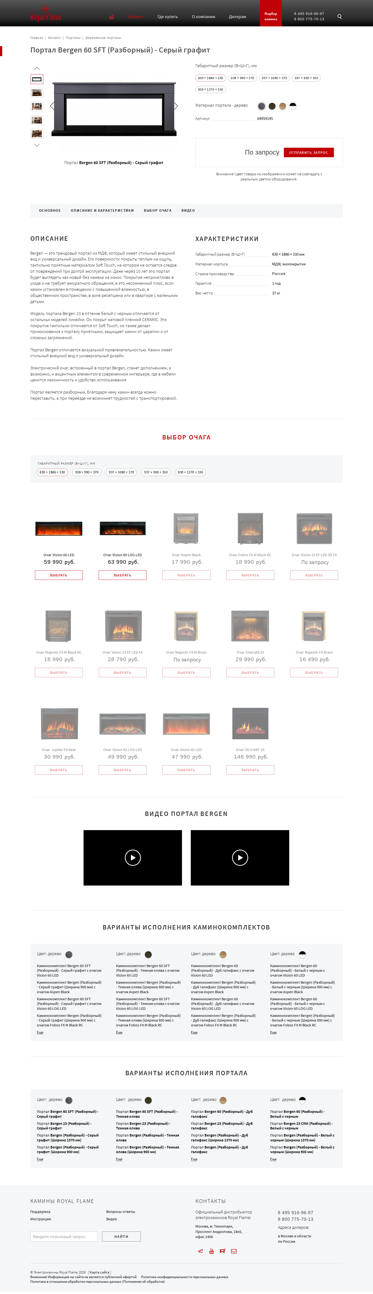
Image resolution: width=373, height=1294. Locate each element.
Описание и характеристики (102, 210)
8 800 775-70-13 (309, 19)
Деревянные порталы (103, 38)
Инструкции (40, 1221)
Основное (50, 210)
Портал (68, 1140)
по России (286, 1243)
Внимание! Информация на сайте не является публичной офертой (83, 1279)
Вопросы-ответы (120, 1213)
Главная (36, 38)
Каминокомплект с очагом (69, 973)
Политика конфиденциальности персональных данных (184, 1279)
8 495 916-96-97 (309, 14)
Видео (188, 210)
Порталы (73, 38)
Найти (121, 1238)
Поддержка (40, 1213)
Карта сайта (99, 1274)
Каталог (54, 38)
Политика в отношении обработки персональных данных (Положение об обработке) (97, 1284)
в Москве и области (294, 1238)
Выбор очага (158, 210)
